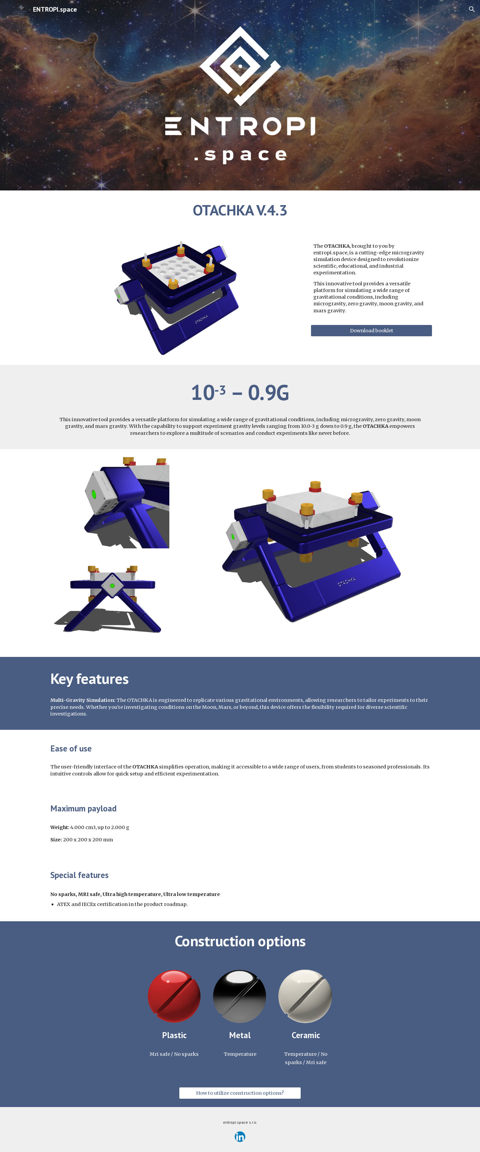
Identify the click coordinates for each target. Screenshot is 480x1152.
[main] (240, 210)
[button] (472, 9)
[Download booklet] (371, 330)
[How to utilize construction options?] (239, 1093)
